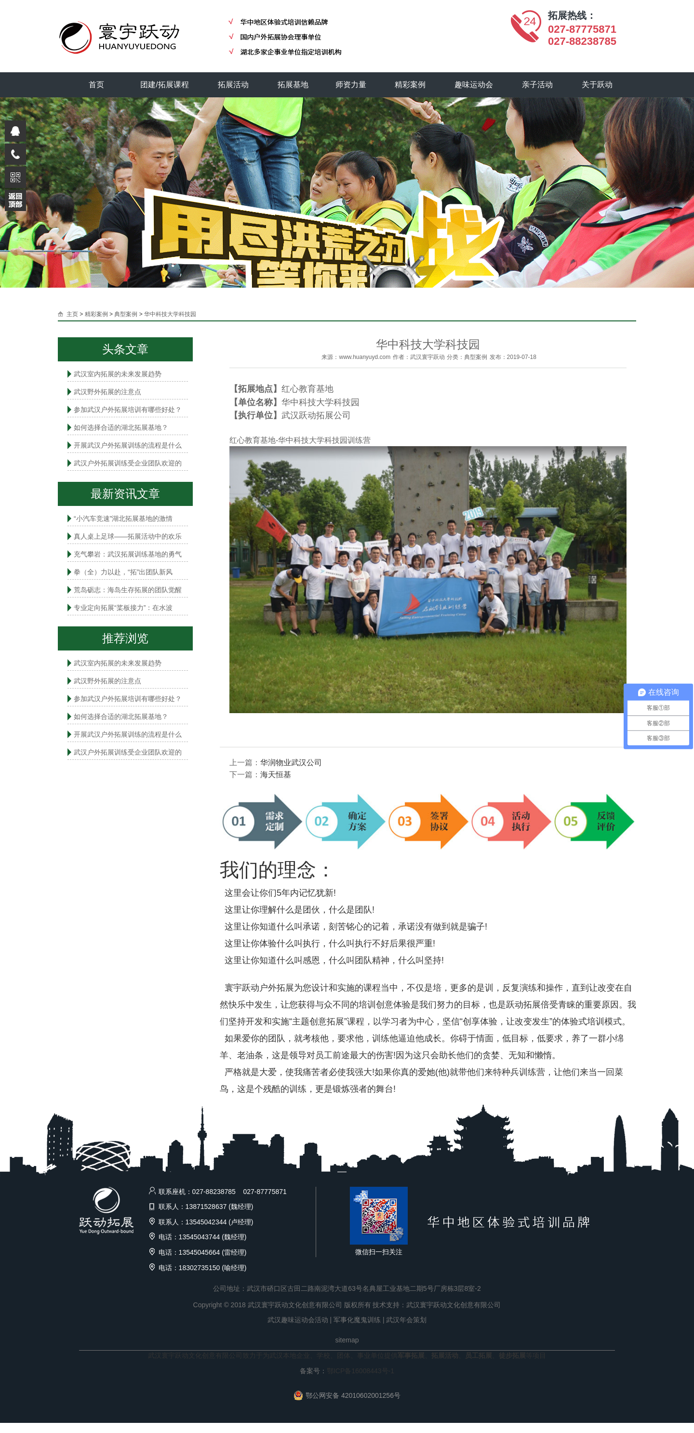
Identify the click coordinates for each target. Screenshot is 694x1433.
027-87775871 (582, 29)
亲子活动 (538, 84)
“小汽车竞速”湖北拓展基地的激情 (123, 518)
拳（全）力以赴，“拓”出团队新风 (123, 572)
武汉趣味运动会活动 (297, 1320)
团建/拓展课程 (165, 84)
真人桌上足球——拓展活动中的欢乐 (128, 536)
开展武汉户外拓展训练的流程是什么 (128, 445)
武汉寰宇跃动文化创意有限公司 (453, 1305)
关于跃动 (598, 84)
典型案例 (125, 314)
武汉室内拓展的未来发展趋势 (117, 374)
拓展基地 (293, 84)
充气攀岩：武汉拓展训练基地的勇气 (128, 554)
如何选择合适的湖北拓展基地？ (121, 427)
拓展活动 (233, 84)
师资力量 (351, 84)
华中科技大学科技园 (170, 314)
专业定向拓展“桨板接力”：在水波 (123, 607)
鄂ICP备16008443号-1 (360, 1371)
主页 (72, 314)
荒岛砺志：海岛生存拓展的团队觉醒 (128, 590)
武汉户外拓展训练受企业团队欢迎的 (128, 463)
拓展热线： (572, 15)
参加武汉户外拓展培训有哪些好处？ (128, 409)
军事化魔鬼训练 (357, 1320)
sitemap (347, 1340)
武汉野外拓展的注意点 (107, 392)
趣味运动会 (474, 84)
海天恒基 (275, 774)
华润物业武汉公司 (291, 762)
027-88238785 (582, 41)
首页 (96, 84)
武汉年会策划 (406, 1320)
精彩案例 (411, 84)
